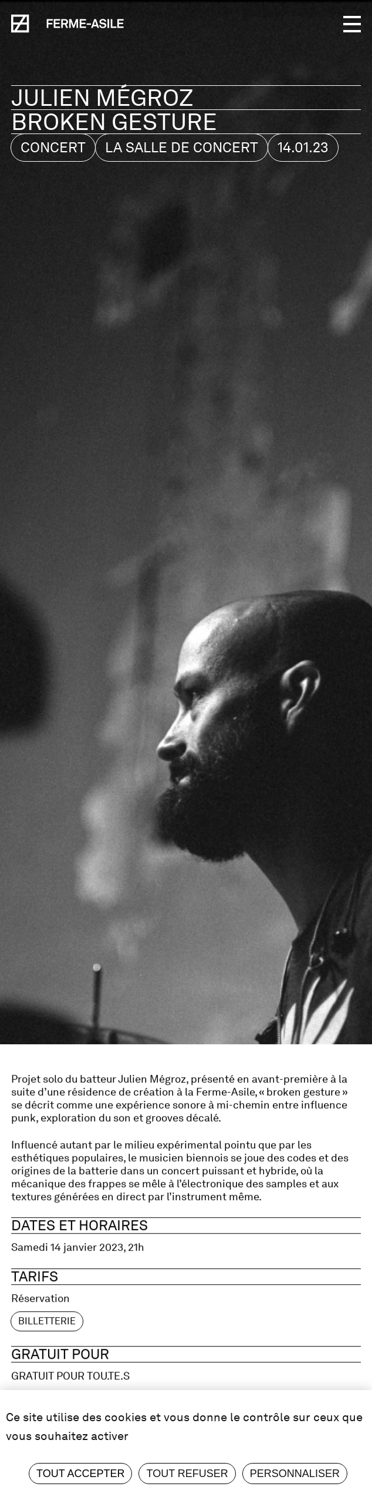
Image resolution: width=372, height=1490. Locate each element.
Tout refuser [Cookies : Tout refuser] (187, 1473)
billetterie (47, 1348)
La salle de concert (181, 147)
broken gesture (114, 122)
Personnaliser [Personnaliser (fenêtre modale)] (295, 1473)
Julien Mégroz (105, 97)
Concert (53, 147)
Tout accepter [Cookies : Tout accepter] (80, 1473)
